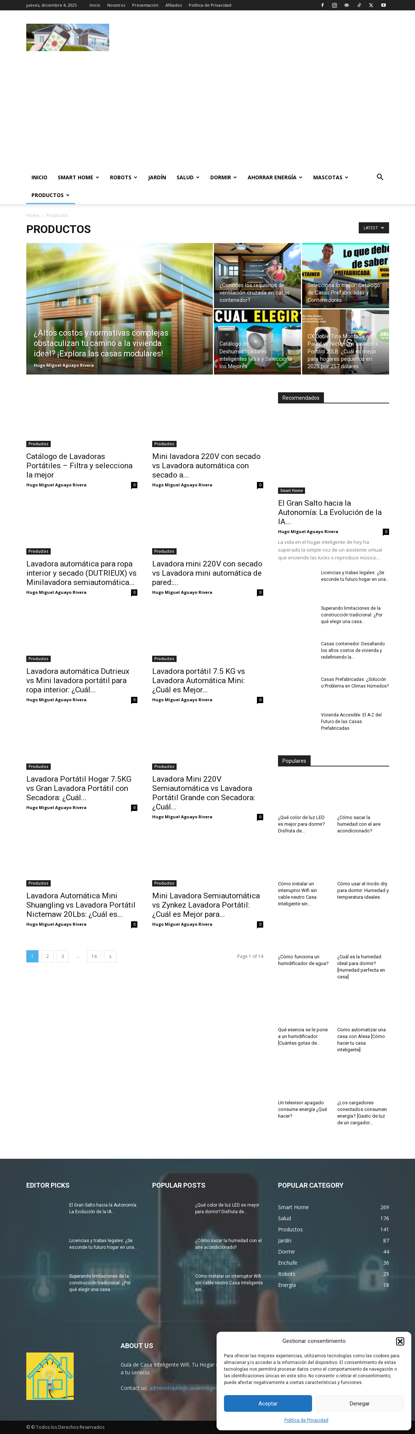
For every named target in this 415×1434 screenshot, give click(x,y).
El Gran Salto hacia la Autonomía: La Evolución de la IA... (330, 512)
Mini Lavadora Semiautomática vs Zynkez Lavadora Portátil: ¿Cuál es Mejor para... (206, 905)
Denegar (360, 1403)
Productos (50, 195)
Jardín (157, 177)
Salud (188, 177)
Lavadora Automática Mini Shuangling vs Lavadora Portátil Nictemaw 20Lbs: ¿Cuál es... (80, 905)
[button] (400, 1341)
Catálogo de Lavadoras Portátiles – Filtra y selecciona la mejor (79, 465)
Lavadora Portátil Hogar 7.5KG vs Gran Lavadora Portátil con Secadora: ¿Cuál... (78, 788)
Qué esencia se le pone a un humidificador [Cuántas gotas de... (303, 1036)
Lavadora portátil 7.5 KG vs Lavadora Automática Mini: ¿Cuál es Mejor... (198, 680)
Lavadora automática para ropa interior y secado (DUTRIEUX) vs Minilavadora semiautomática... (81, 573)
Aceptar (268, 1403)
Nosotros (116, 5)
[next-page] (110, 956)
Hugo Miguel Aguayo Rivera (64, 365)
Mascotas (330, 177)
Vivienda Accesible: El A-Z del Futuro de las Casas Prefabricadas (351, 721)
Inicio (95, 5)
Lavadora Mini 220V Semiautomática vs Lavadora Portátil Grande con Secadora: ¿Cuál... (203, 793)
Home (32, 215)
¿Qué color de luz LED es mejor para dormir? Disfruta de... (301, 824)
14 (94, 956)
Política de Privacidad (306, 1420)
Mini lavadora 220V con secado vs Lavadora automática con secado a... (206, 465)
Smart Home (78, 177)
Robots (123, 177)
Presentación (145, 5)
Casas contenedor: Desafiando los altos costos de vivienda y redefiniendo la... (353, 650)
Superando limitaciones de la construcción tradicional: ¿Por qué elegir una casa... (351, 615)
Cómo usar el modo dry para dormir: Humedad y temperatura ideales (363, 890)
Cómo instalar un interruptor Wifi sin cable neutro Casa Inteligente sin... (229, 1283)
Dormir (223, 177)
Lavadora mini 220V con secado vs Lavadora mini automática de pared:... (207, 573)
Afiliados (173, 5)
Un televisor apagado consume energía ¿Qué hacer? (302, 1109)
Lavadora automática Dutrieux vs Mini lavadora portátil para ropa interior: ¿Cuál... (77, 680)
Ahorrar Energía (275, 177)
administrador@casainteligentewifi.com (196, 1387)
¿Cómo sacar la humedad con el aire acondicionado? (359, 824)
